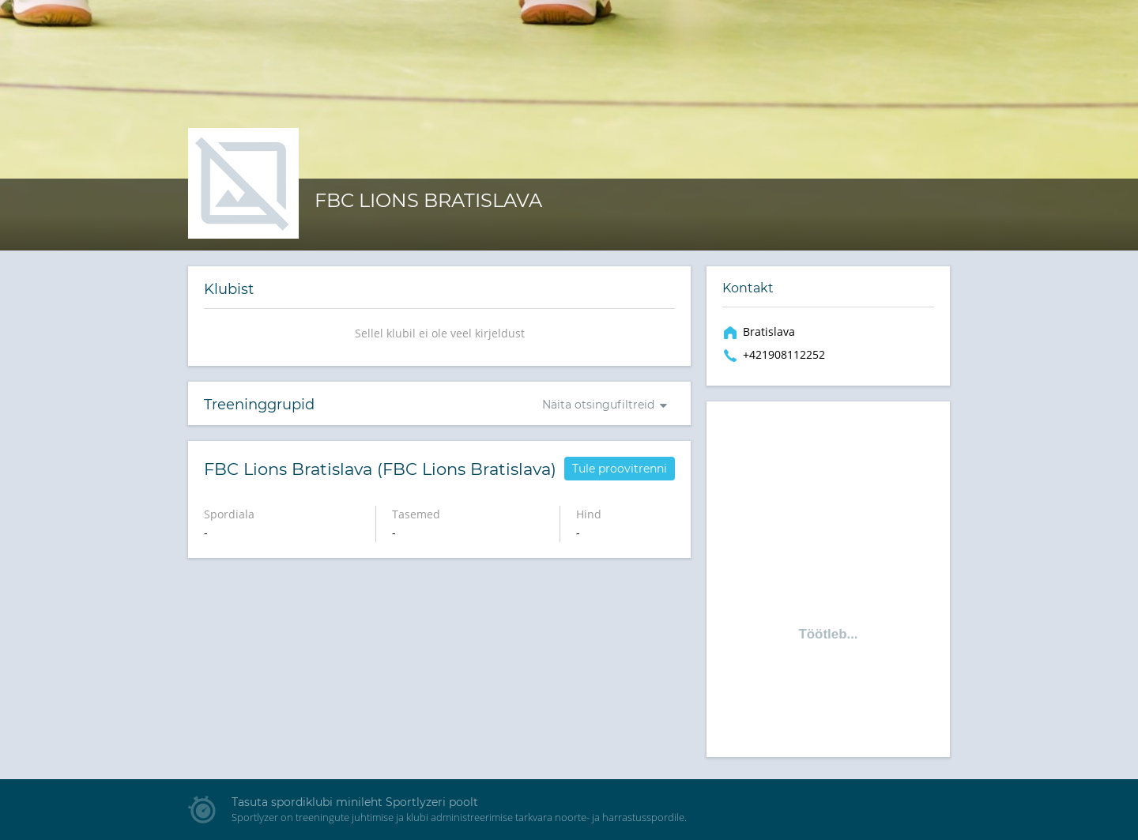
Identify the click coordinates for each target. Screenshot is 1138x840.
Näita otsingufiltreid (598, 404)
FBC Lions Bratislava (428, 200)
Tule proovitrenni (619, 468)
